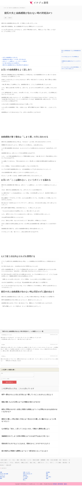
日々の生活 (25, 476)
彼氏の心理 (8, 465)
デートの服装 (58, 462)
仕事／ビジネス (26, 472)
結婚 (47, 475)
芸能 (47, 478)
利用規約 (55, 484)
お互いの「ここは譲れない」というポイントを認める (15, 61)
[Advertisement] (29, 124)
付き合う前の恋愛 (54, 459)
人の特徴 (25, 478)
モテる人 (11, 462)
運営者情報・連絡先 (62, 484)
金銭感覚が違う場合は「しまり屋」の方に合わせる (14, 59)
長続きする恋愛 (36, 459)
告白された (65, 459)
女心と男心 (48, 476)
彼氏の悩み (65, 462)
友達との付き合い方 (27, 473)
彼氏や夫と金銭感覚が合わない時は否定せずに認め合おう (16, 65)
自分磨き (48, 472)
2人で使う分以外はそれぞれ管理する (11, 63)
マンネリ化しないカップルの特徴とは (70, 56)
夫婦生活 (10, 17)
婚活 (47, 473)
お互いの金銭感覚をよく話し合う (10, 57)
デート (47, 462)
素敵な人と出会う (24, 462)
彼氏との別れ (23, 459)
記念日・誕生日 (4, 459)
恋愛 (5, 17)
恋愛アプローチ (41, 462)
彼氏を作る (17, 462)
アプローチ (2, 475)
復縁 (18, 459)
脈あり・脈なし (33, 462)
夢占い (24, 479)
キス (10, 459)
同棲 (48, 459)
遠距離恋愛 (43, 459)
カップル (29, 459)
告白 (60, 459)
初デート (52, 462)
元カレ (14, 459)
